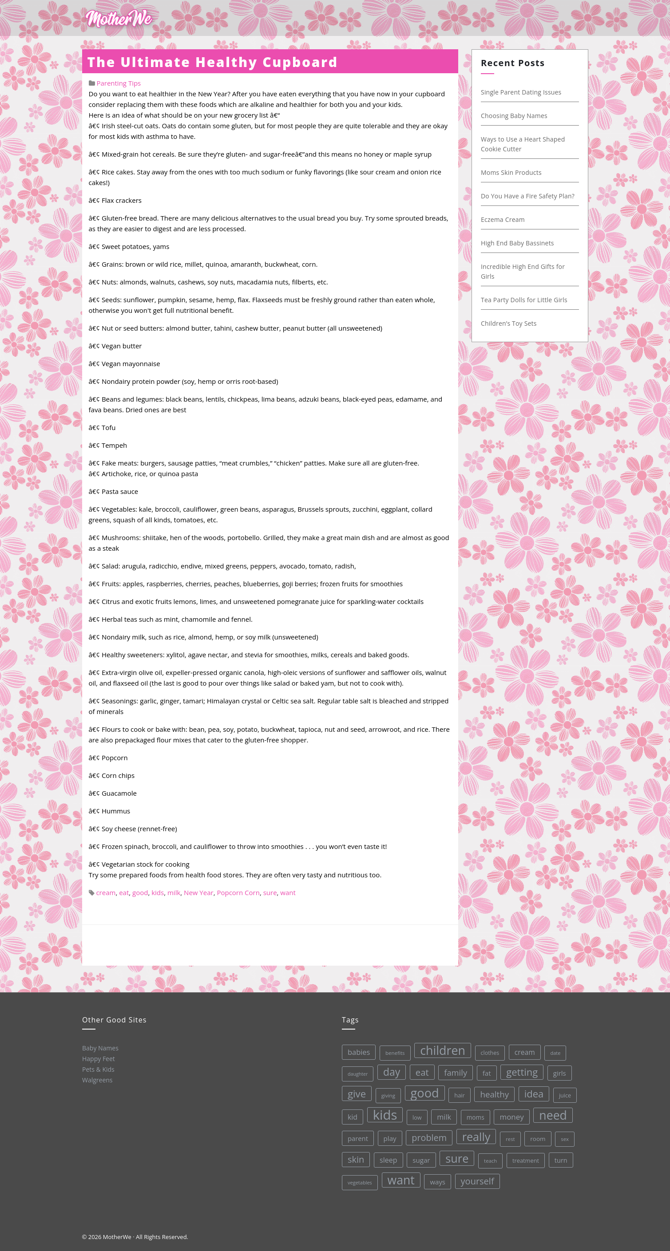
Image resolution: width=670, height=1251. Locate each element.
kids (157, 892)
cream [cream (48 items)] (522, 1049)
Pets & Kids (98, 1069)
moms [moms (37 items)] (474, 1115)
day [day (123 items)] (389, 1071)
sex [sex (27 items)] (563, 1135)
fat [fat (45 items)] (484, 1070)
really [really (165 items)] (475, 1134)
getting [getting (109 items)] (519, 1069)
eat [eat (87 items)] (420, 1071)
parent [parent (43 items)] (356, 1138)
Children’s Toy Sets (508, 323)
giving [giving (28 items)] (386, 1094)
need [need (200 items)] (552, 1112)
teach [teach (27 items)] (489, 1158)
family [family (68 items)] (453, 1070)
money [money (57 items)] (510, 1114)
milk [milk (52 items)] (443, 1115)
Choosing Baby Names (513, 115)
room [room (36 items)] (536, 1135)
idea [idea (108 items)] (532, 1090)
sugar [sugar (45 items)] (420, 1159)
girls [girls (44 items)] (557, 1069)
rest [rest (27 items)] (509, 1136)
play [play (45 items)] (388, 1137)
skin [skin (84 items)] (355, 1159)
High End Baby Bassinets (517, 243)
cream (105, 892)
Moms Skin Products (510, 172)
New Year (199, 892)
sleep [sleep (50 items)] (387, 1159)
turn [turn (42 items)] (560, 1156)
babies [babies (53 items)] (356, 1051)
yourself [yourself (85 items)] (476, 1178)
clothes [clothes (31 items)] (487, 1050)
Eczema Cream (502, 219)
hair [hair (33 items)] (457, 1093)
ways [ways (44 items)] (437, 1180)
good (140, 892)
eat (124, 892)
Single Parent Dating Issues (520, 92)
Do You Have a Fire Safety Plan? (527, 196)
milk (173, 892)
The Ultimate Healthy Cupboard (212, 62)
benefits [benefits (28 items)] (392, 1052)
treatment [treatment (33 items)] (524, 1157)
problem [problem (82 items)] (427, 1136)
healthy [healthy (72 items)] (492, 1091)
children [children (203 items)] (440, 1049)
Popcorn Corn (238, 892)
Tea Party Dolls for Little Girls (523, 300)
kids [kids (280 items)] (383, 1114)
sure (270, 892)
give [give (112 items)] (354, 1093)
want (288, 892)
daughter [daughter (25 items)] (355, 1073)
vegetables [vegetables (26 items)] (359, 1182)
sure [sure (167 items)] (456, 1156)
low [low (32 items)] (415, 1116)
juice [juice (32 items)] (563, 1092)
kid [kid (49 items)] (351, 1116)
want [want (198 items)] (400, 1179)
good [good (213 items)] (422, 1091)
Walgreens (97, 1079)
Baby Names (99, 1047)
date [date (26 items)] (553, 1049)
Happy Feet (97, 1058)
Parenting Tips (118, 83)
